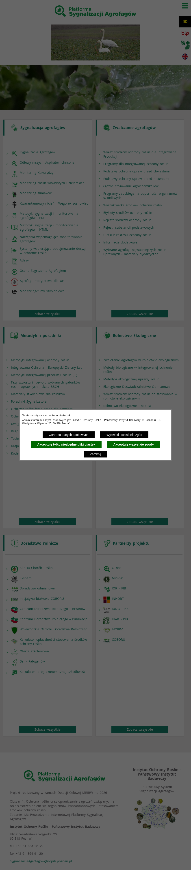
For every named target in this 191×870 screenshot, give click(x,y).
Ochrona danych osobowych (69, 435)
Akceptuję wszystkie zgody (133, 444)
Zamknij (95, 454)
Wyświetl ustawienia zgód (124, 435)
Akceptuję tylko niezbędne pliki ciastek (66, 444)
